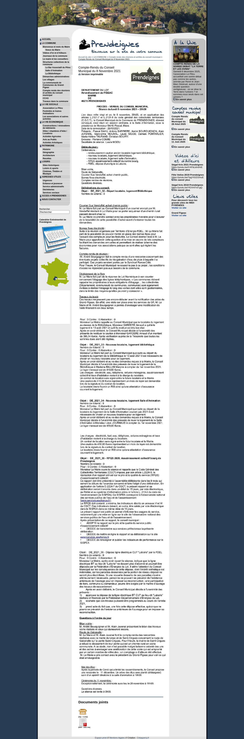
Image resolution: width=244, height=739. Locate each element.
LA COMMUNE (100, 57)
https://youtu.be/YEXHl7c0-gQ (187, 187)
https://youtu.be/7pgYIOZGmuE (188, 177)
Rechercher (44, 209)
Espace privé (101, 738)
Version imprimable (90, 74)
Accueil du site (84, 57)
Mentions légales (117, 738)
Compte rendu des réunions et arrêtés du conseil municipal (135, 57)
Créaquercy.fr (143, 738)
